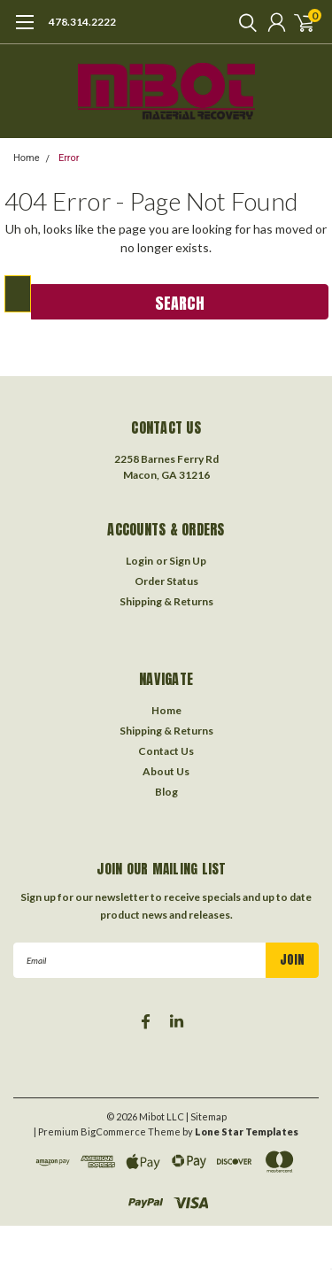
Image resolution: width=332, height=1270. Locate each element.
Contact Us (166, 751)
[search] (243, 22)
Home (26, 158)
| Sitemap (206, 1116)
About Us (166, 771)
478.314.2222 (82, 21)
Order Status (166, 581)
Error (69, 158)
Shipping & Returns (166, 601)
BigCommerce (113, 1131)
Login (139, 560)
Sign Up (187, 560)
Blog (166, 791)
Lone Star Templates (246, 1131)
